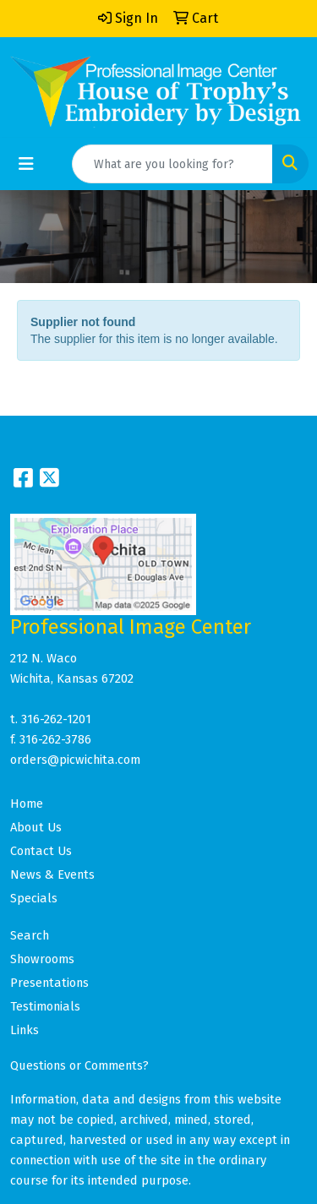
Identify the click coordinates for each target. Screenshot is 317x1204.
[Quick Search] (172, 163)
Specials (33, 898)
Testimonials (45, 1006)
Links (24, 1030)
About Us (36, 827)
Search (29, 935)
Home (26, 803)
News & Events (52, 874)
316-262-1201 (56, 719)
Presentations (49, 982)
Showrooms (42, 959)
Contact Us (41, 850)
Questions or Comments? (79, 1065)
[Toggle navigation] (26, 164)
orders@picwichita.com (75, 759)
